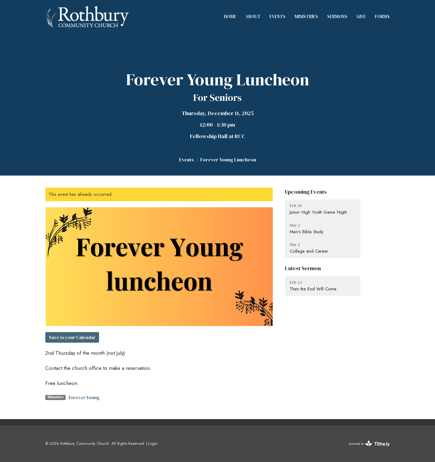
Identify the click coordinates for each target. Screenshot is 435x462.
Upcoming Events (306, 191)
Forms (382, 16)
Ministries (306, 16)
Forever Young (84, 397)
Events (277, 16)
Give (361, 16)
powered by (369, 443)
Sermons (337, 16)
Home (230, 16)
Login (153, 443)
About (252, 16)
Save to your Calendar (72, 337)
